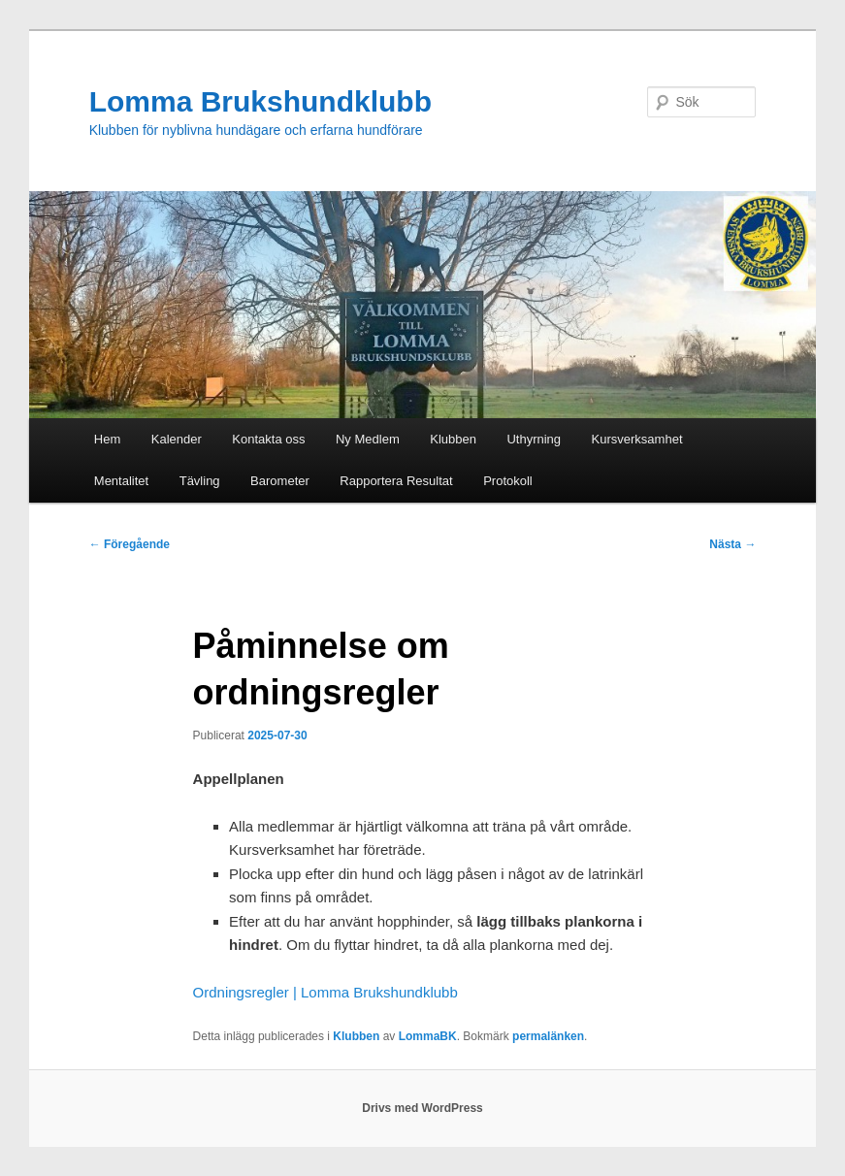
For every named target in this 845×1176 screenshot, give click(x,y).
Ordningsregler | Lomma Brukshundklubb (325, 992)
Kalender (176, 439)
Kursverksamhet (637, 439)
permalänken (548, 1036)
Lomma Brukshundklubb (260, 101)
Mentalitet (121, 481)
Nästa (732, 544)
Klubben (453, 439)
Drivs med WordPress (422, 1108)
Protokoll (508, 481)
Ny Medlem (368, 439)
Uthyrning (533, 439)
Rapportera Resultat (396, 481)
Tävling (199, 481)
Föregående (129, 544)
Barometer (279, 481)
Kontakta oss (268, 439)
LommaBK (428, 1036)
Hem (107, 439)
